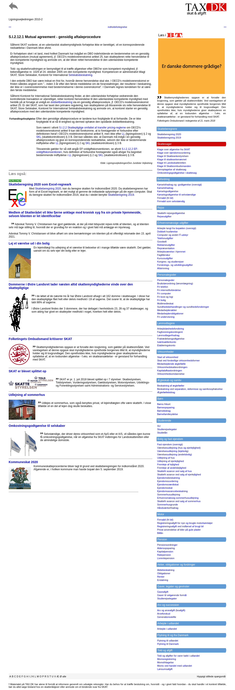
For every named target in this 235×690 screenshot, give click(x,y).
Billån (160, 533)
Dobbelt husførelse (167, 231)
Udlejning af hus (166, 457)
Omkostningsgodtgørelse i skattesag (177, 172)
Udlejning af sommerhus (27, 395)
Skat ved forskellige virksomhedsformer (178, 360)
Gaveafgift (162, 591)
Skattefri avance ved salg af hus (174, 471)
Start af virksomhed (167, 357)
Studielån (162, 432)
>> (225, 27)
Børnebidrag (164, 410)
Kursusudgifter (165, 258)
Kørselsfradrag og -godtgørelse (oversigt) (179, 184)
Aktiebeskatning (165, 570)
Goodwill (161, 241)
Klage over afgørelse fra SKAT (173, 149)
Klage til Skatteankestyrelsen (172, 156)
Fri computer (164, 293)
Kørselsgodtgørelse (167, 191)
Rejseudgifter (164, 216)
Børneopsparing (165, 407)
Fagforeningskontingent (170, 332)
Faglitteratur (163, 255)
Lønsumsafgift (164, 669)
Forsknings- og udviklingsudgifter (175, 265)
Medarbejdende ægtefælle (171, 363)
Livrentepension (165, 558)
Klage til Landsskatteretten (171, 162)
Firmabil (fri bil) (165, 198)
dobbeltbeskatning (61, 102)
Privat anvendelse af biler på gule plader (179, 529)
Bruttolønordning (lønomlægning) (175, 283)
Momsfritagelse (165, 662)
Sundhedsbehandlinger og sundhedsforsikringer (183, 306)
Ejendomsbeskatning (168, 477)
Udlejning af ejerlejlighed (170, 461)
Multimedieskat (165, 303)
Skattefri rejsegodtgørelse (171, 213)
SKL (38, 136)
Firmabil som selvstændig (171, 201)
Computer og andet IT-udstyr (172, 235)
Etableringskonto (166, 345)
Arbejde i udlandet (167, 628)
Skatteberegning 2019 (121, 194)
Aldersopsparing (166, 548)
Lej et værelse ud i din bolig (29, 243)
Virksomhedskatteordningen (172, 367)
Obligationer (163, 573)
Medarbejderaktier (167, 310)
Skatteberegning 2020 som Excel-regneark (40, 184)
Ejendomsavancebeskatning (172, 491)
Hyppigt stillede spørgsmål (211, 676)
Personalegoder (165, 280)
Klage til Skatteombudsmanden (174, 166)
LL (123, 133)
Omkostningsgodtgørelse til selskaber (37, 425)
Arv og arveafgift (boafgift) (171, 610)
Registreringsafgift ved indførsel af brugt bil (180, 526)
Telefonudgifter (165, 238)
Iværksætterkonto (166, 342)
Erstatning (162, 580)
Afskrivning (163, 268)
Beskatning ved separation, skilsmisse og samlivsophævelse (190, 389)
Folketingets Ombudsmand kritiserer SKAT (40, 339)
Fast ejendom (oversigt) (170, 444)
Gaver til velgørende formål (172, 595)
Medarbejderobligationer (170, 313)
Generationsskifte (166, 617)
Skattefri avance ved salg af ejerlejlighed (179, 474)
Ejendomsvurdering (167, 481)
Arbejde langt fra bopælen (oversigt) (176, 228)
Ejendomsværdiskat (168, 484)
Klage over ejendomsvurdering (173, 152)
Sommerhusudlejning (168, 494)
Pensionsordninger (167, 544)
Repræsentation (165, 248)
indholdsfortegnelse (117, 27)
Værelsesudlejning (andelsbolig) (174, 454)
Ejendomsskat (164, 487)
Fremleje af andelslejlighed (171, 467)
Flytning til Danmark (168, 644)
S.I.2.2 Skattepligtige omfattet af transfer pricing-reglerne (92, 127)
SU (158, 426)
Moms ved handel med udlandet (174, 665)
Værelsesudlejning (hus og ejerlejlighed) (179, 447)
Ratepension (164, 555)
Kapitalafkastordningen (169, 370)
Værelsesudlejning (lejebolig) (172, 451)
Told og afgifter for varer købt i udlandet (178, 655)
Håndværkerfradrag (167, 508)
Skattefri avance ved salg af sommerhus (179, 501)
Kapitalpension (165, 551)
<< (10, 27)
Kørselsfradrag (165, 188)
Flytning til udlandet (167, 640)
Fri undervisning (165, 316)
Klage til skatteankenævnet (171, 159)
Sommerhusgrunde (167, 504)
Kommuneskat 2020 (23, 462)
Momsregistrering (166, 659)
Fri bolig (161, 300)
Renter (160, 576)
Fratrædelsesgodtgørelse (170, 338)
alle (64, 676)
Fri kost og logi (165, 296)
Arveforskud (163, 613)
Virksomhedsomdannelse (170, 373)
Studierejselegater (167, 429)
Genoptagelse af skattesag (171, 169)
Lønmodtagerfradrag (168, 335)
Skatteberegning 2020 (48, 188)
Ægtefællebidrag (166, 392)
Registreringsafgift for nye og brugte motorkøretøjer (185, 523)
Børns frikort (163, 404)
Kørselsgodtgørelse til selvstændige (176, 194)
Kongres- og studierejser (170, 261)
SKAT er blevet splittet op (27, 371)
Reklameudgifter (166, 245)
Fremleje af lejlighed (168, 464)
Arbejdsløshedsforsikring (170, 328)
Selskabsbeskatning (80, 75)
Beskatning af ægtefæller (170, 385)
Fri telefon (162, 286)
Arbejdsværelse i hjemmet (171, 251)
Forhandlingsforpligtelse (22, 119)
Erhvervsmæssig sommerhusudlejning (177, 498)
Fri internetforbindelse (169, 290)
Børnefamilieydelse (167, 414)
